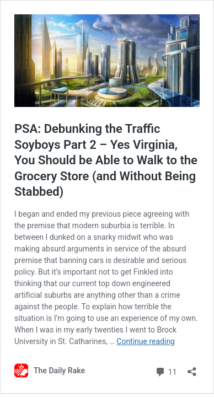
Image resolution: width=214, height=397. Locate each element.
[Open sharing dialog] (192, 368)
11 (165, 371)
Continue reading (145, 341)
